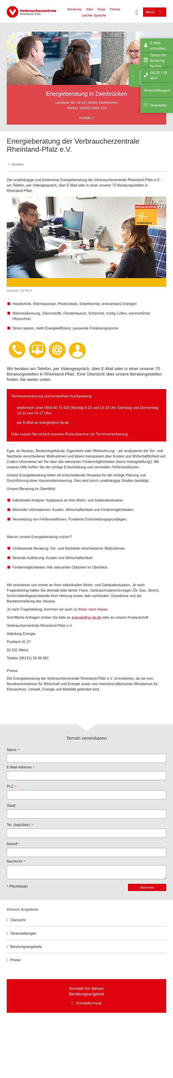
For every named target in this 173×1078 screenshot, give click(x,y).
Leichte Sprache (94, 15)
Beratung (74, 9)
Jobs (89, 9)
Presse (115, 9)
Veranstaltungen (23, 933)
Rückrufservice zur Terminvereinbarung (96, 434)
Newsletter (158, 105)
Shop (101, 9)
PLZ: (10, 786)
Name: (12, 750)
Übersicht (18, 920)
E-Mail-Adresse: (19, 767)
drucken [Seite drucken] (18, 164)
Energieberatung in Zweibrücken (86, 94)
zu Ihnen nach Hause (90, 609)
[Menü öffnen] (154, 12)
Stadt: (11, 805)
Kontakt (85, 118)
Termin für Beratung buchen (158, 60)
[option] (86, 920)
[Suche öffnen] (137, 12)
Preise (15, 960)
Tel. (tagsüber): (19, 825)
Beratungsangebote (26, 947)
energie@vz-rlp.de (54, 423)
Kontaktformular (89, 1003)
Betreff (12, 844)
